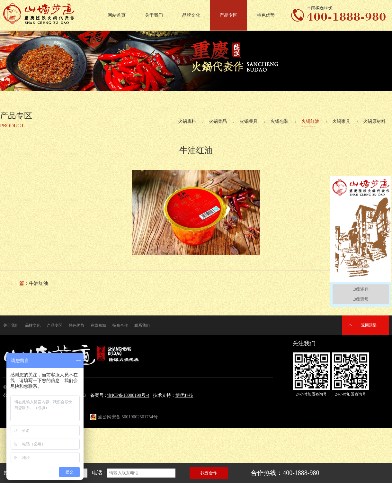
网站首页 (117, 15)
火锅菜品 (218, 121)
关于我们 (154, 15)
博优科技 (184, 395)
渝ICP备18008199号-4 (128, 395)
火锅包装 (280, 121)
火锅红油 (310, 121)
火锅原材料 (374, 121)
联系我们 (142, 325)
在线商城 (98, 325)
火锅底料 (187, 121)
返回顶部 (369, 325)
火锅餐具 (249, 121)
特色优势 (266, 15)
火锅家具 (341, 121)
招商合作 (120, 325)
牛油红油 (38, 283)
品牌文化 (191, 15)
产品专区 (228, 15)
